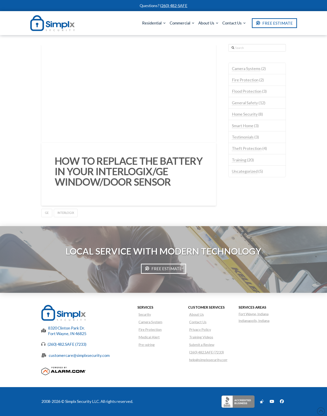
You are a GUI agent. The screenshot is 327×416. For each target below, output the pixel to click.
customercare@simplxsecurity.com (79, 355)
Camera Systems (246, 68)
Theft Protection (247, 148)
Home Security (245, 114)
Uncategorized (245, 171)
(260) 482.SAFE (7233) (67, 344)
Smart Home (242, 125)
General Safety (245, 102)
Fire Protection (245, 79)
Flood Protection (246, 91)
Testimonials (243, 137)
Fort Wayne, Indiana (254, 314)
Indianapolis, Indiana (254, 320)
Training (239, 159)
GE (47, 213)
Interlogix (65, 213)
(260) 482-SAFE (173, 5)
